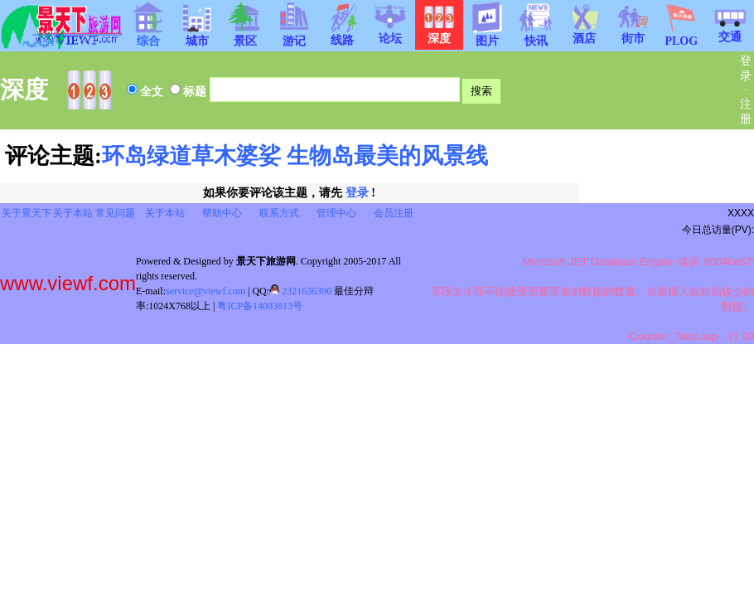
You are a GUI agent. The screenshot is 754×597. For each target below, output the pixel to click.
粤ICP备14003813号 (259, 306)
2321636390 (300, 291)
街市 (633, 33)
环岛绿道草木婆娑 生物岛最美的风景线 (295, 155)
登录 (357, 193)
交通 (730, 31)
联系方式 (279, 213)
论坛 (390, 33)
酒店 (584, 33)
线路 (342, 34)
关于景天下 (26, 213)
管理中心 (336, 213)
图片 (487, 35)
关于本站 (73, 213)
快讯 (536, 35)
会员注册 (393, 213)
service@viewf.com (205, 291)
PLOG (681, 36)
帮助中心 (222, 213)
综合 (148, 35)
